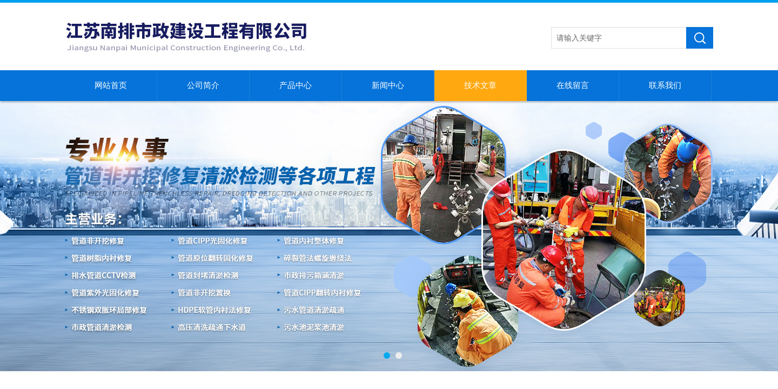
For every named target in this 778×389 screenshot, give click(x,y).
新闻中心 (388, 85)
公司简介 (203, 85)
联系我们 (665, 85)
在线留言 (572, 85)
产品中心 (295, 85)
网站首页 (111, 85)
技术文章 (480, 85)
